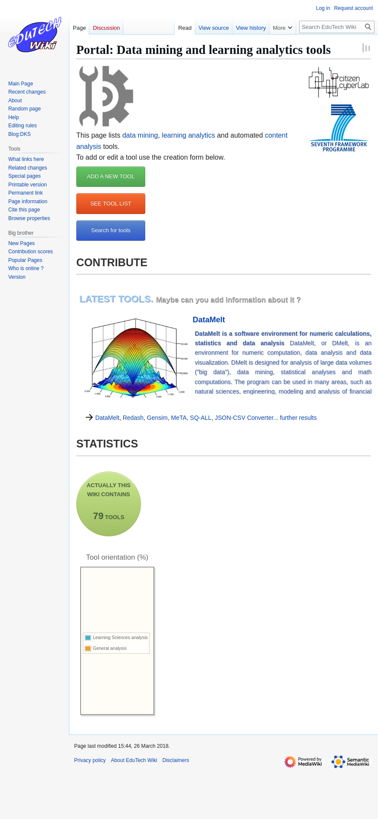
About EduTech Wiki (134, 760)
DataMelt (209, 319)
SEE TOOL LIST (110, 203)
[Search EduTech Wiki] (337, 27)
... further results (295, 417)
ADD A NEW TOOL (111, 176)
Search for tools (110, 230)
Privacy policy (90, 760)
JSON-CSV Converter (244, 417)
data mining (140, 135)
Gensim (157, 417)
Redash (133, 417)
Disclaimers (175, 760)
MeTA (179, 417)
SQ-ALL (201, 417)
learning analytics (188, 135)
